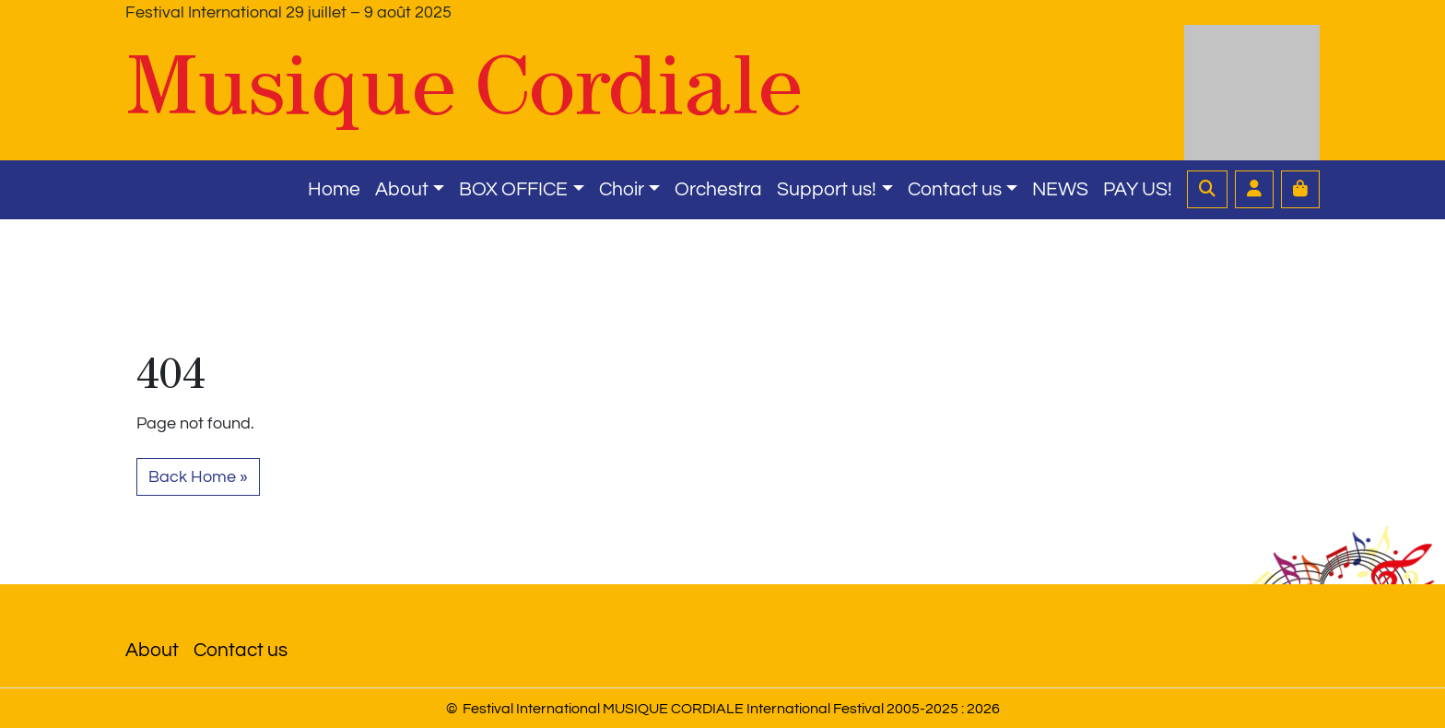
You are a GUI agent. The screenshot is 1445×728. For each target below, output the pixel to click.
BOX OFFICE (513, 189)
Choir (621, 189)
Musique (464, 86)
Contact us (955, 189)
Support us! (826, 189)
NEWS (1060, 189)
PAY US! (1137, 189)
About (402, 189)
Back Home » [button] (198, 477)
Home (334, 189)
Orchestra (718, 189)
